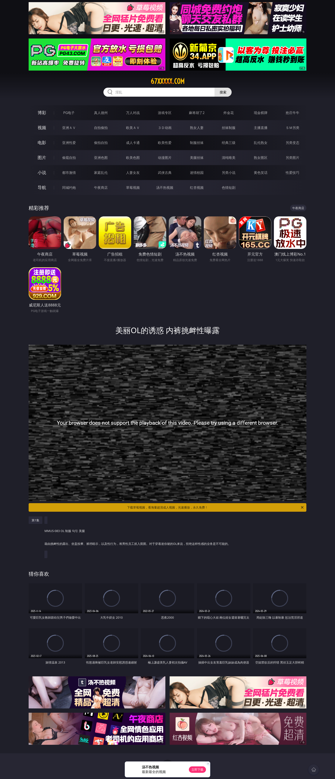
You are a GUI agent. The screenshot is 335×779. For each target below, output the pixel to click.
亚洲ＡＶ (69, 127)
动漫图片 (165, 157)
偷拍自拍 (101, 142)
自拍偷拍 (101, 127)
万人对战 (133, 112)
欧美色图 (133, 157)
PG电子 (69, 112)
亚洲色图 (101, 157)
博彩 (42, 112)
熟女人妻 (197, 127)
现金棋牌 (260, 112)
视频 (42, 127)
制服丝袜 (197, 142)
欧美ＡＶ (133, 127)
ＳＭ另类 (292, 127)
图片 (42, 157)
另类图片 (292, 157)
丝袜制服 (228, 127)
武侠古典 (165, 172)
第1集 (35, 520)
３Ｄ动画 (165, 127)
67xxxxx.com (168, 81)
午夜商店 (101, 187)
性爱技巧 (292, 172)
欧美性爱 (165, 142)
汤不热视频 (164, 187)
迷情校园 (197, 172)
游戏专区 (165, 112)
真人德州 (101, 112)
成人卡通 (133, 142)
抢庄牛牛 (292, 112)
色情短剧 (228, 187)
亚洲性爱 (69, 142)
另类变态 (292, 142)
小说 (42, 172)
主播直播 (260, 127)
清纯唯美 (228, 157)
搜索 (223, 92)
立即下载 (197, 769)
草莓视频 (133, 187)
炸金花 (228, 112)
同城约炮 (69, 187)
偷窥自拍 (69, 157)
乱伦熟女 (260, 142)
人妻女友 (133, 172)
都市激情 (69, 172)
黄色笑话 (260, 172)
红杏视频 (197, 187)
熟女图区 (260, 157)
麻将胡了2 (196, 112)
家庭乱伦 (101, 172)
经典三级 (228, 142)
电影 (42, 142)
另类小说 (228, 172)
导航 (42, 187)
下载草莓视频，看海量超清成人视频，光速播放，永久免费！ (215, 507)
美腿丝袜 (197, 157)
